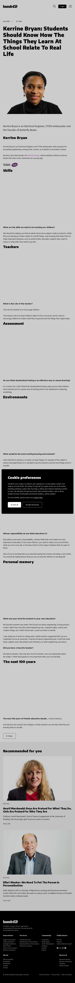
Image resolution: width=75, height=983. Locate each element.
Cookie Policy (38, 498)
